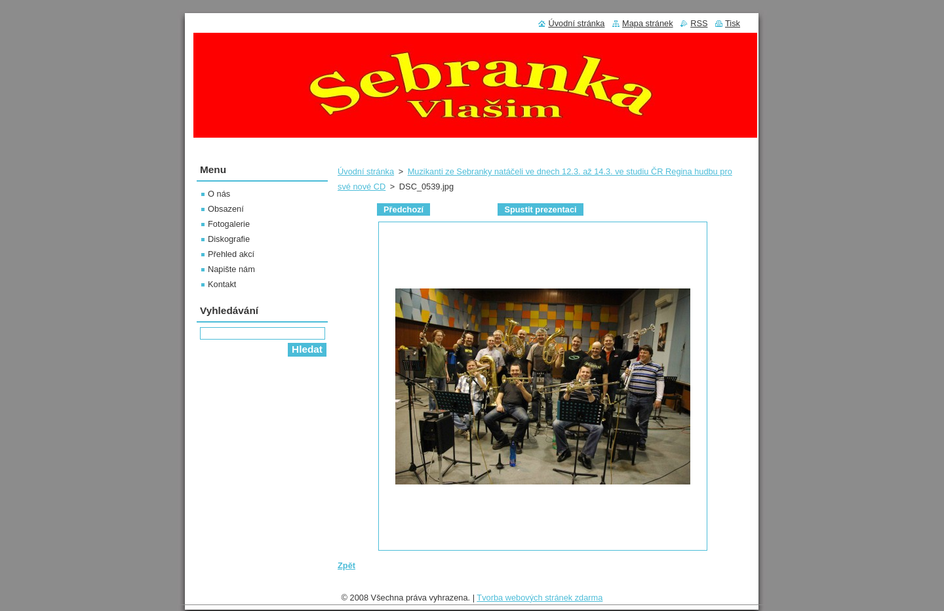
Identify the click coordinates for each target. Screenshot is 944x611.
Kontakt (222, 284)
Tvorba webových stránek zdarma (539, 601)
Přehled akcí (231, 254)
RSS (698, 23)
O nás (219, 194)
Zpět (346, 565)
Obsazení (226, 209)
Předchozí (403, 209)
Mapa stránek (647, 23)
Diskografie (229, 239)
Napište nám (231, 269)
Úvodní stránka (366, 171)
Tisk (732, 23)
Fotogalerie (229, 224)
